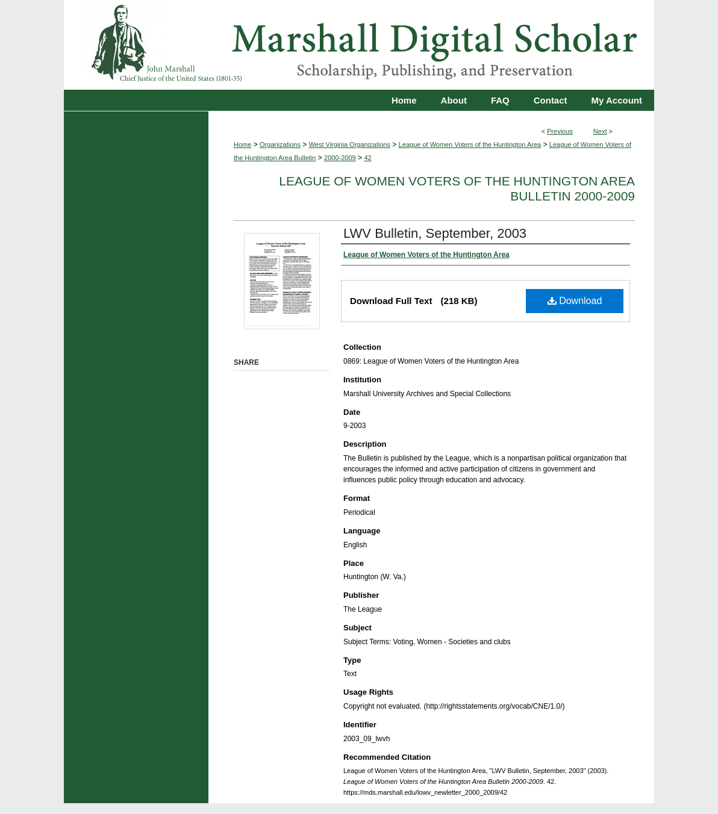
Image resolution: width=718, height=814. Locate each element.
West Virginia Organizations (349, 144)
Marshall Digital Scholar (359, 45)
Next (600, 131)
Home (242, 144)
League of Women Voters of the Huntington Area (470, 144)
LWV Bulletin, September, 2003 (434, 233)
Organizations (280, 144)
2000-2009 (340, 157)
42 (367, 157)
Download (575, 301)
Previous (560, 131)
